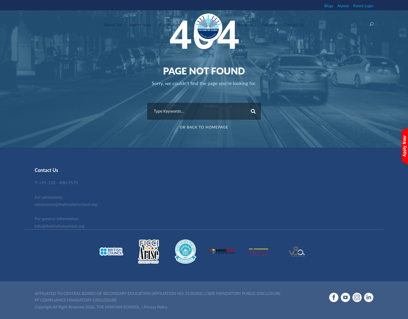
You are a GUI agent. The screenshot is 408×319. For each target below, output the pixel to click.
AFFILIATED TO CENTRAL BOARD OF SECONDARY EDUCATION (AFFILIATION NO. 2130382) (118, 293)
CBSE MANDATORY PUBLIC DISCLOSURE (243, 293)
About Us (112, 24)
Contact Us (293, 24)
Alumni (343, 5)
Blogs (328, 5)
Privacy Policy (155, 306)
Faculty (268, 24)
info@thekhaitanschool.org (59, 225)
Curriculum (170, 24)
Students (245, 24)
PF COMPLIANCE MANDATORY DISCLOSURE (76, 300)
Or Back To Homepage (204, 127)
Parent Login (363, 5)
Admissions (140, 24)
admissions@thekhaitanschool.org (66, 204)
